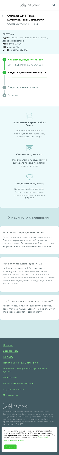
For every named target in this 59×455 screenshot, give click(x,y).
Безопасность (10, 351)
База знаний (10, 377)
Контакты (8, 357)
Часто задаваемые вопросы (18, 383)
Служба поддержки (13, 389)
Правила (8, 345)
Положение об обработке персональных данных (25, 370)
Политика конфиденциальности (20, 362)
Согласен (10, 447)
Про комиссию (11, 395)
